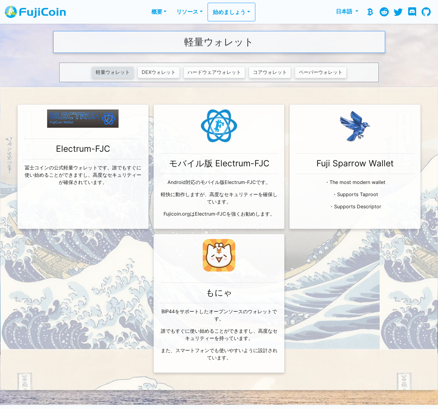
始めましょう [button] (229, 12)
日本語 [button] (345, 11)
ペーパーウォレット (321, 72)
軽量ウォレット (113, 72)
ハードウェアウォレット (214, 72)
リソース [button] (187, 12)
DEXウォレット (159, 72)
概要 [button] (156, 12)
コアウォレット (270, 72)
